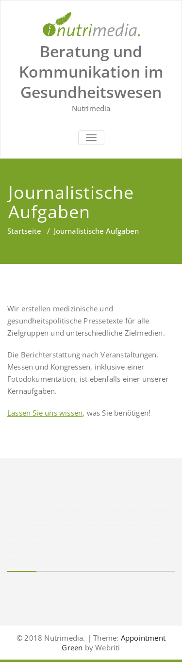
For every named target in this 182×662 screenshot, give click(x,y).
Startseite (24, 231)
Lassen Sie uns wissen (45, 413)
